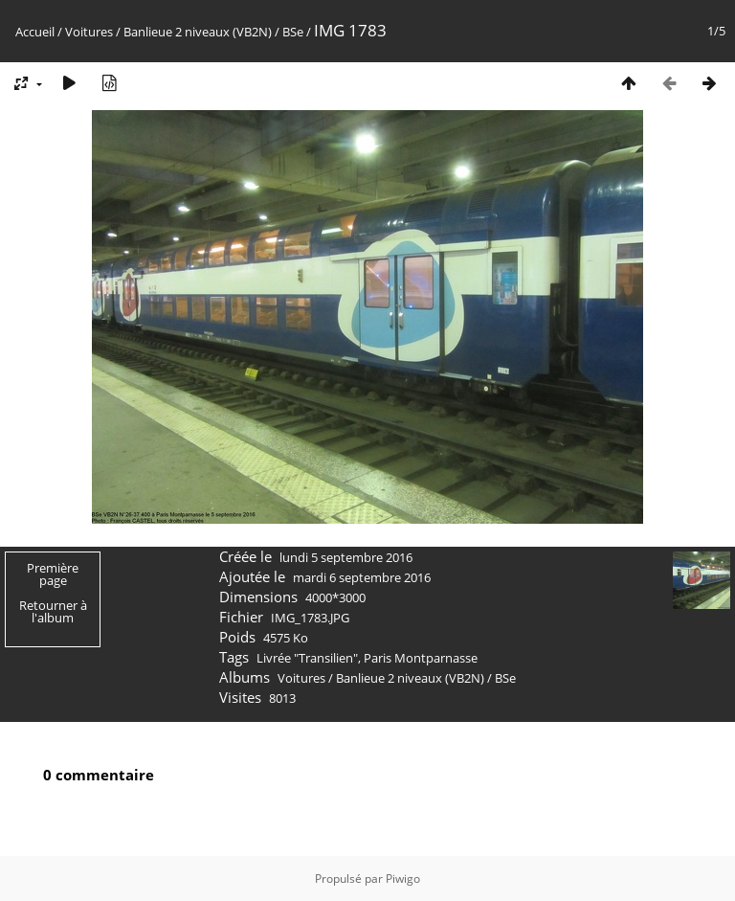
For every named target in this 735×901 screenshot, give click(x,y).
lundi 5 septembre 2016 (345, 557)
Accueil (35, 31)
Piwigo (403, 878)
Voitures (89, 31)
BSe (292, 31)
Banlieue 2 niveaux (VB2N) (197, 31)
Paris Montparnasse (421, 657)
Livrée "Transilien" (307, 657)
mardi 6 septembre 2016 (362, 577)
